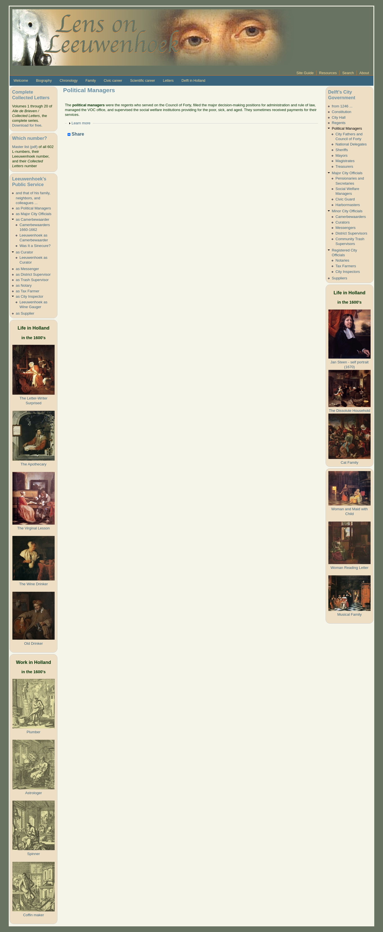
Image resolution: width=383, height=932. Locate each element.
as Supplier (25, 313)
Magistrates (345, 161)
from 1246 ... (342, 106)
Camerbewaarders (350, 217)
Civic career (113, 81)
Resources (328, 73)
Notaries (342, 260)
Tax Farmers (345, 266)
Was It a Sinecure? (34, 246)
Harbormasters (347, 205)
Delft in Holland (193, 81)
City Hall (339, 117)
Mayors (341, 155)
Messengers (345, 228)
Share (76, 134)
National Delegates (351, 144)
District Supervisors (351, 233)
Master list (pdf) (24, 147)
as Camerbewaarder (32, 219)
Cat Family (349, 462)
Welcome (21, 81)
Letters (168, 81)
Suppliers (339, 278)
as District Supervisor (33, 274)
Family (90, 81)
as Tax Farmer (27, 291)
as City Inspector (29, 296)
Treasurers (344, 166)
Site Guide (305, 73)
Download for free (26, 125)
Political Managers (347, 128)
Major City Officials (347, 173)
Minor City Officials (347, 211)
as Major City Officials (34, 214)
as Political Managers (33, 208)
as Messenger (27, 269)
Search (348, 73)
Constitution (341, 112)
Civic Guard (345, 199)
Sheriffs (341, 150)
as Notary (24, 285)
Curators (342, 222)
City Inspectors (347, 272)
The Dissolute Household (349, 410)
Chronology (69, 81)
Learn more (81, 123)
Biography (44, 81)
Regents (339, 123)
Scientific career (142, 81)
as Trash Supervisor (32, 280)
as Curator (24, 252)
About (364, 73)
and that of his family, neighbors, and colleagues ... (33, 198)
